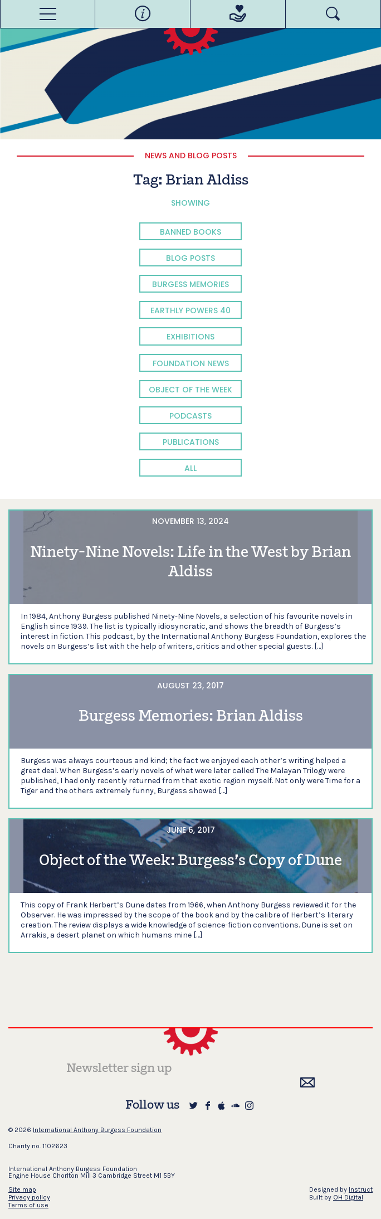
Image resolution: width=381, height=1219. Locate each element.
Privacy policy (29, 1197)
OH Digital (348, 1197)
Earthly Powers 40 (190, 310)
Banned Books (190, 231)
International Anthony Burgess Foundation (97, 1130)
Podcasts (190, 415)
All (190, 468)
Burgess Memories (190, 284)
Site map (22, 1189)
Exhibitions (190, 336)
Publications (191, 442)
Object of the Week (190, 389)
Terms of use (28, 1205)
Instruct (361, 1189)
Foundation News (191, 363)
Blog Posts (190, 258)
